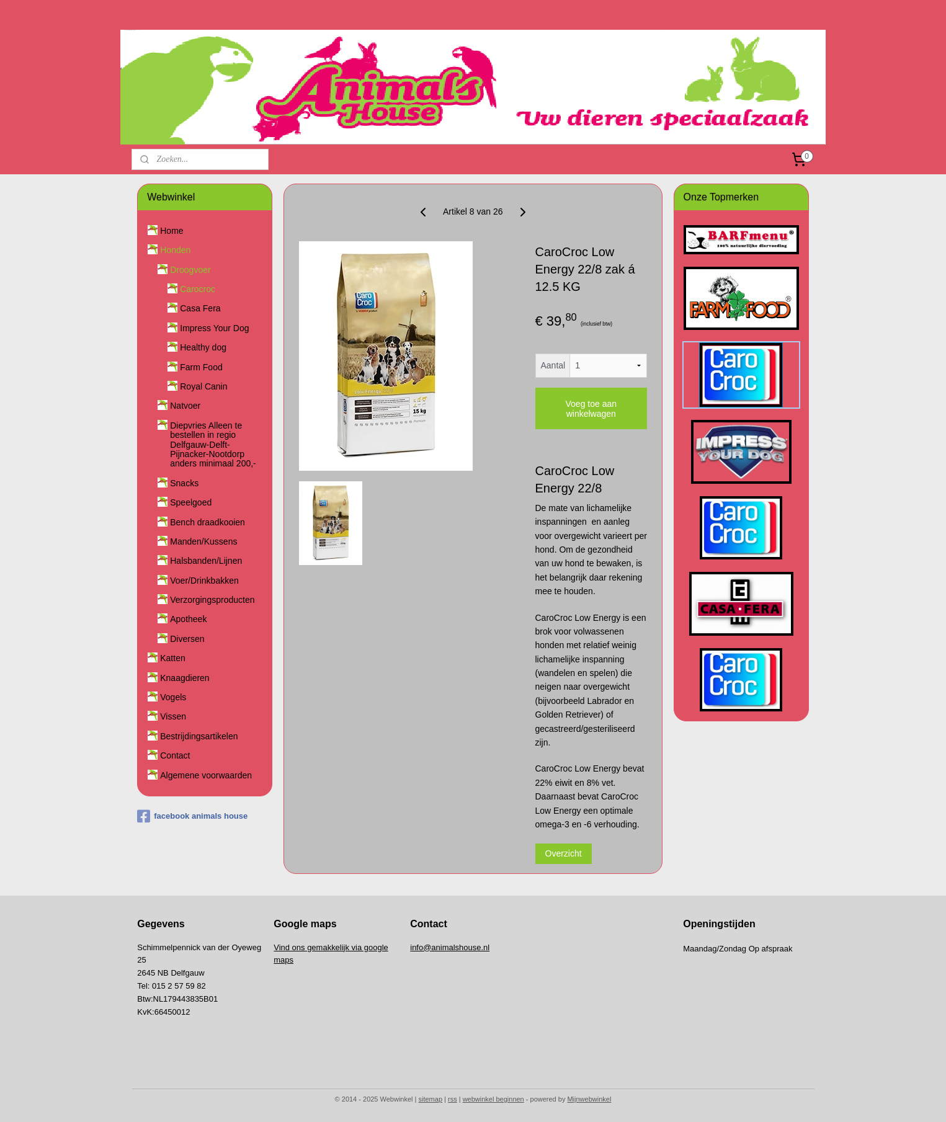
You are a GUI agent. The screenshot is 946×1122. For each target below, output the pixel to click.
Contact (175, 755)
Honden (175, 250)
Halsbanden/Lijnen (206, 561)
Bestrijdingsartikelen (199, 736)
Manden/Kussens (203, 541)
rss (452, 1099)
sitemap (431, 1099)
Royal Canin (203, 386)
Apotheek (188, 619)
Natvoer (185, 406)
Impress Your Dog (214, 328)
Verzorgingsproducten (212, 600)
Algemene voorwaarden (206, 775)
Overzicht (563, 853)
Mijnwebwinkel (589, 1099)
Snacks (184, 483)
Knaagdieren (184, 678)
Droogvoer (190, 270)
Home (171, 231)
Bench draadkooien (207, 522)
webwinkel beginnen (493, 1099)
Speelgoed (191, 502)
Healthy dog (203, 347)
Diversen (187, 639)
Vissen (173, 716)
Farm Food (201, 367)
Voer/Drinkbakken (204, 580)
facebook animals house (192, 816)
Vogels (173, 697)
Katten (172, 658)
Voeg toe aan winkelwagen (591, 409)
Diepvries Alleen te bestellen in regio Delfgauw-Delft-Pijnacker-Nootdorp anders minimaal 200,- (213, 445)
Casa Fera (200, 308)
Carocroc (197, 289)
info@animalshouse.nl (449, 947)
